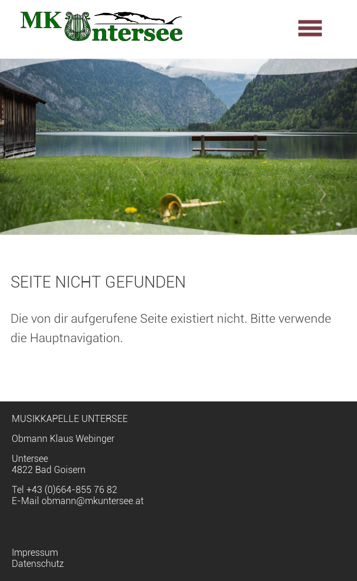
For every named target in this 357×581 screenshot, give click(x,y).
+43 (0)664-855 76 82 (71, 489)
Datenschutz (38, 563)
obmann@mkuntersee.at (93, 500)
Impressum (35, 552)
